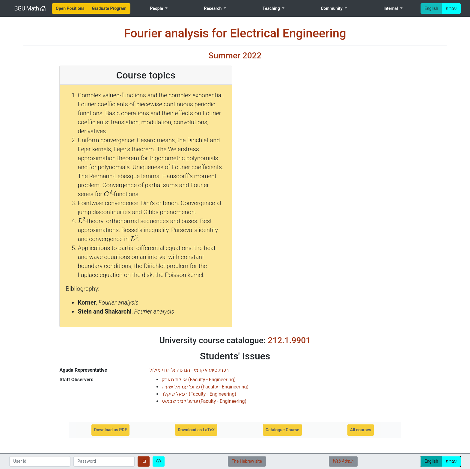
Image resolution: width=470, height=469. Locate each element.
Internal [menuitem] (391, 8)
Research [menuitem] (213, 8)
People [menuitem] (157, 8)
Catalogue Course (282, 429)
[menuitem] (70, 8)
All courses (360, 429)
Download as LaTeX (196, 429)
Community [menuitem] (332, 8)
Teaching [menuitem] (272, 8)
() (199, 379)
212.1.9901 (289, 340)
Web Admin (343, 461)
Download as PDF (110, 429)
